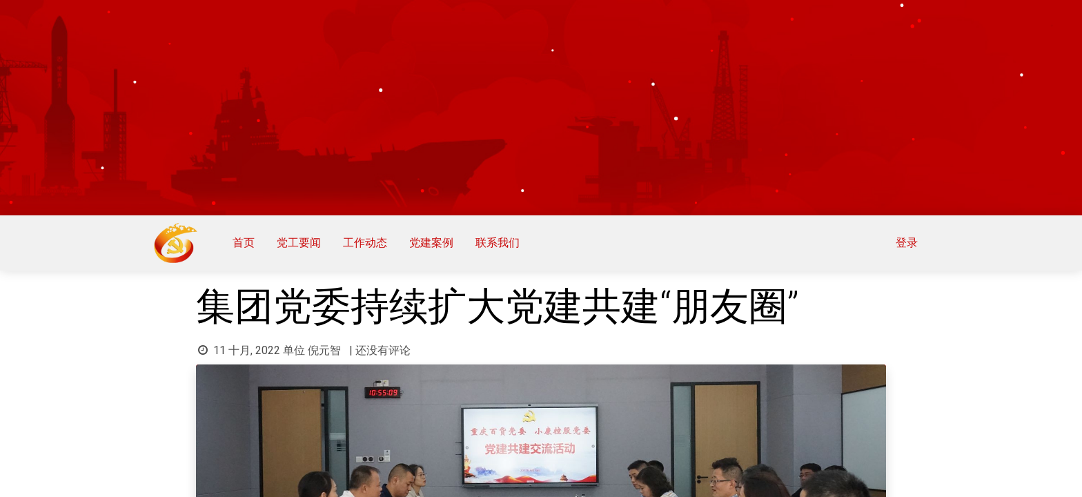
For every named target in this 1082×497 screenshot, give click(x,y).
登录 (902, 242)
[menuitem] (248, 243)
